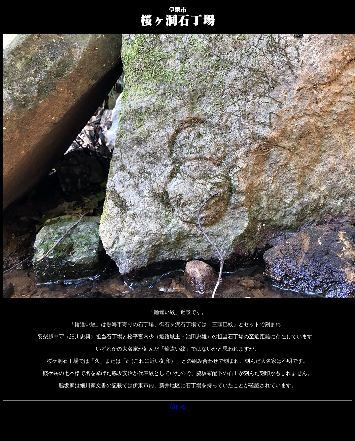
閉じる (178, 407)
